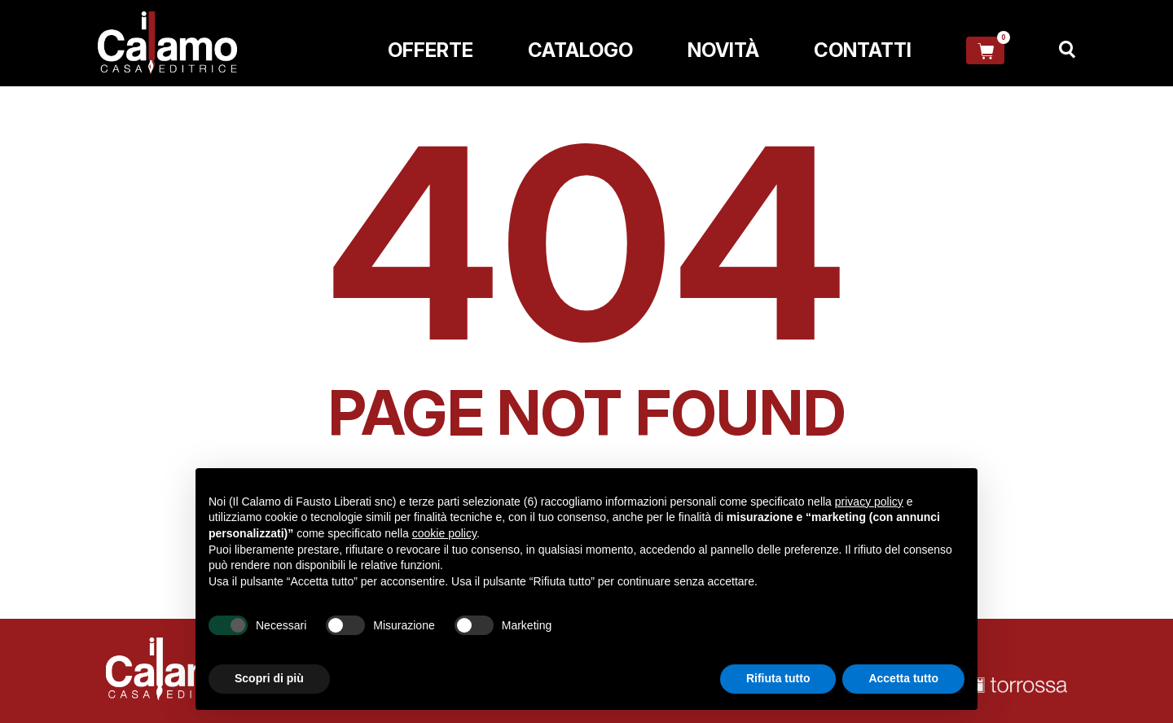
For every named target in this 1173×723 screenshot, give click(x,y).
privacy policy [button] (869, 501)
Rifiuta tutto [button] (778, 678)
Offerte (430, 50)
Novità (723, 50)
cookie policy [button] (444, 533)
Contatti (863, 50)
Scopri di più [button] (269, 678)
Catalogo (580, 50)
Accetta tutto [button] (903, 678)
